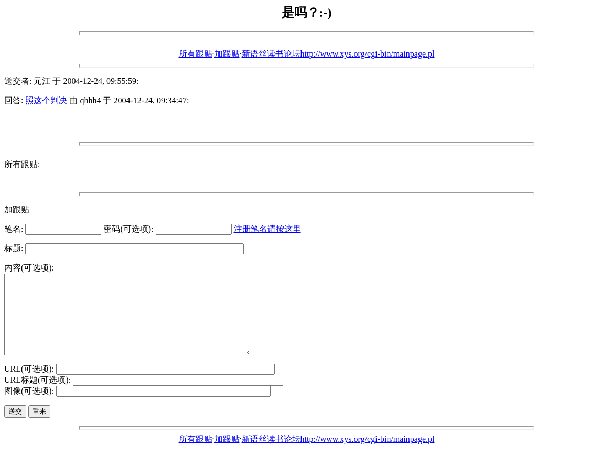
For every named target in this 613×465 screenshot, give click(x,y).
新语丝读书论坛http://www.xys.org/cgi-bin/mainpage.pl (338, 53)
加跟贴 (227, 53)
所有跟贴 (195, 53)
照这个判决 (46, 100)
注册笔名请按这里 (267, 228)
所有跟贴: (22, 164)
